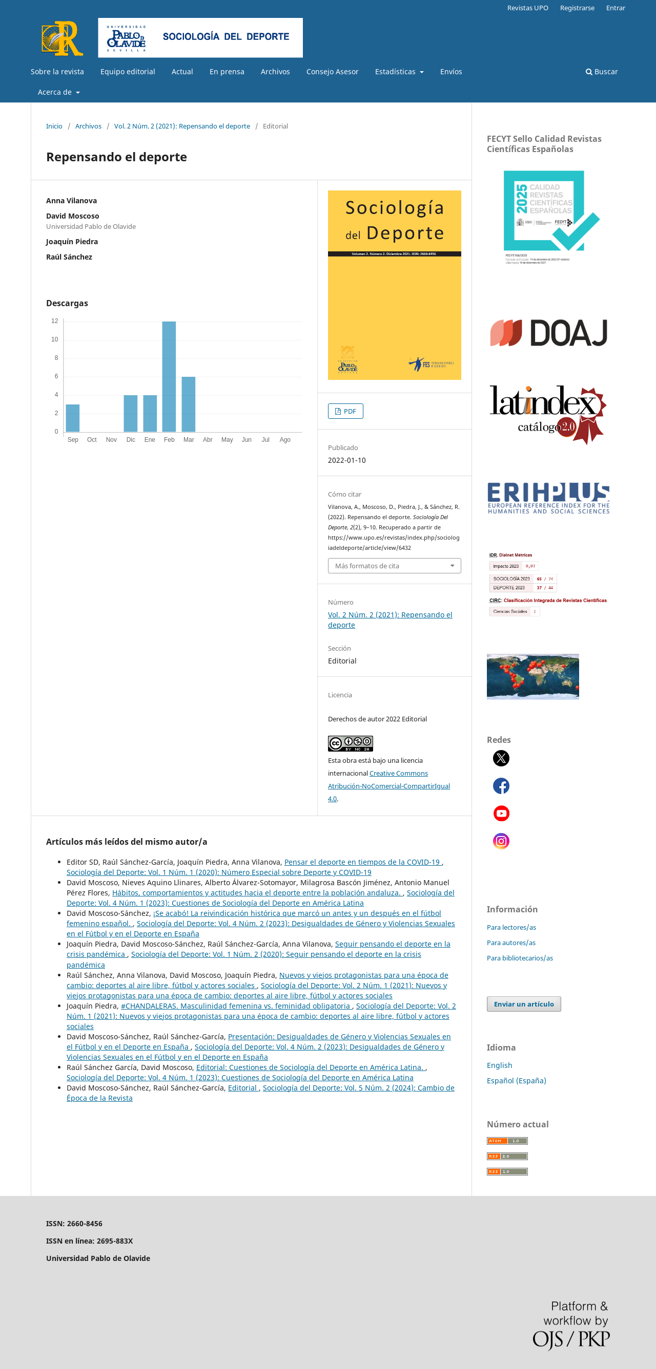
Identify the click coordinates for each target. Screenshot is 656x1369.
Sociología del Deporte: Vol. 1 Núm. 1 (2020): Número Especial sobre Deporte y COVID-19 (219, 872)
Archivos (275, 71)
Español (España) (516, 1080)
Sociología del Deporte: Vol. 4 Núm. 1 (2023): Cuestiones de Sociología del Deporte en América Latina (261, 898)
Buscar (602, 71)
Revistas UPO (527, 7)
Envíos (451, 71)
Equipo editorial (127, 71)
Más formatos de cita (367, 565)
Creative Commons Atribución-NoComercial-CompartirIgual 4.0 (389, 785)
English (499, 1065)
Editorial (243, 1088)
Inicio (54, 126)
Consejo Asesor (332, 71)
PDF (349, 411)
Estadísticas (396, 71)
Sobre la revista (57, 71)
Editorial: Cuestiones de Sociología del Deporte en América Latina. (310, 1067)
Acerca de (56, 92)
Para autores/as (511, 942)
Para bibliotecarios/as (520, 957)
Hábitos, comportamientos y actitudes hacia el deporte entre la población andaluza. (257, 892)
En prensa (227, 71)
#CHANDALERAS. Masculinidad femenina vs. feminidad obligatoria (236, 1006)
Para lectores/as (511, 927)
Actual (182, 71)
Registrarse (577, 7)
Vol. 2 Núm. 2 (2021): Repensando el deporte (182, 126)
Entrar (615, 7)
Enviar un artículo (524, 1004)
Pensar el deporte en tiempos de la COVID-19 (363, 862)
